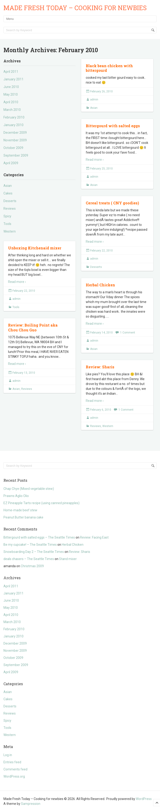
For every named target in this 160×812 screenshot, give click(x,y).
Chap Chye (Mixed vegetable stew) (28, 489)
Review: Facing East (94, 537)
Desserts (9, 201)
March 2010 (12, 110)
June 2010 (11, 87)
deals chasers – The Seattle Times (28, 559)
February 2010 (13, 117)
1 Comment (127, 332)
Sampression (30, 804)
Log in (7, 755)
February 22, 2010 (101, 250)
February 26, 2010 (101, 91)
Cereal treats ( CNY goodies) (112, 202)
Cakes (7, 193)
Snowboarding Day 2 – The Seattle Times (33, 552)
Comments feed (15, 769)
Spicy (7, 216)
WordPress (144, 799)
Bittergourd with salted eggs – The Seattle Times (39, 537)
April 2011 (10, 71)
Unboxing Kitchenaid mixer (34, 247)
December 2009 (15, 132)
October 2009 (13, 148)
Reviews (9, 208)
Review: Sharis (100, 366)
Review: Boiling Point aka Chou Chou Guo (33, 327)
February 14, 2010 (101, 332)
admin (94, 99)
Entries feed (12, 762)
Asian (7, 186)
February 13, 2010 (23, 372)
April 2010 (10, 102)
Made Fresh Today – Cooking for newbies (75, 8)
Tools (7, 224)
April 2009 (10, 163)
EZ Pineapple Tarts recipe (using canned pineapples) (41, 503)
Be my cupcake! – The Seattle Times (30, 544)
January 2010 (13, 125)
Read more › (95, 159)
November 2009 (15, 140)
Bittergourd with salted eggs (113, 125)
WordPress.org (14, 776)
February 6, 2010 (100, 409)
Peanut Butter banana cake (23, 517)
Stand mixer (68, 559)
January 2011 (13, 79)
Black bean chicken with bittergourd (109, 68)
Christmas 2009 (32, 566)
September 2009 (15, 155)
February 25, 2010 (101, 168)
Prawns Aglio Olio (16, 496)
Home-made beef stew (20, 510)
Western (9, 231)
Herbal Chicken (100, 284)
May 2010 (10, 94)
